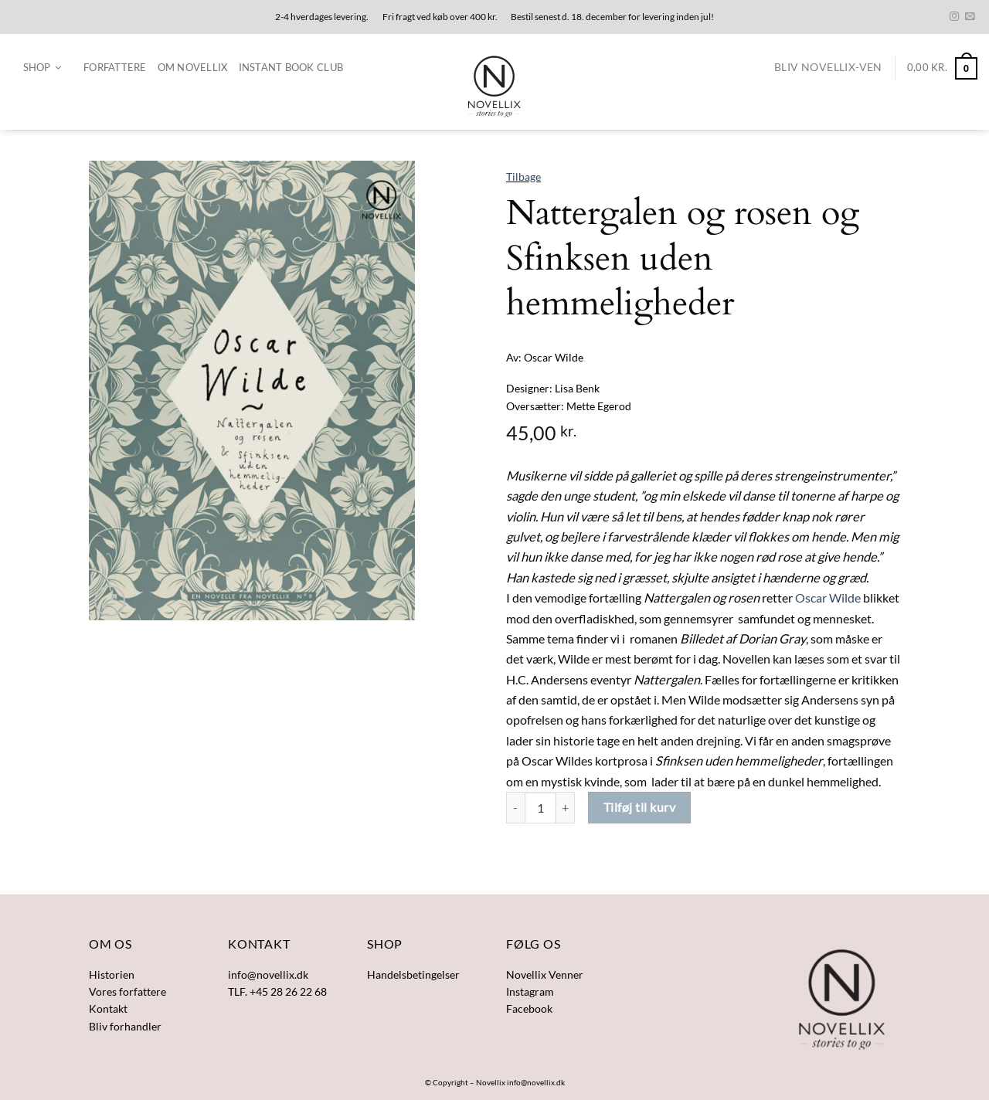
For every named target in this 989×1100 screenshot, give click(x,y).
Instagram (530, 991)
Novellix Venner (544, 974)
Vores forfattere (127, 991)
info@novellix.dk (536, 1082)
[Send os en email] (969, 17)
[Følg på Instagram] (954, 17)
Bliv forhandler (125, 1026)
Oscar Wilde (828, 598)
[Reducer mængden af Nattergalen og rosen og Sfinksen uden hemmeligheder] (515, 807)
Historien (111, 974)
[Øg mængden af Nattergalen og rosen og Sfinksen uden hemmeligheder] (565, 807)
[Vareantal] (540, 807)
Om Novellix (193, 67)
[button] (42, 68)
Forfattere (115, 67)
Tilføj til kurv (639, 807)
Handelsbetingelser (413, 974)
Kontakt (108, 1008)
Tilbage (523, 176)
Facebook (529, 1008)
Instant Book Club (291, 67)
